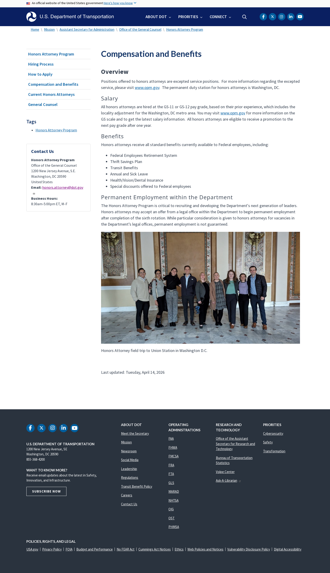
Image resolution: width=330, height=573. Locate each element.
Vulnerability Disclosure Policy (248, 549)
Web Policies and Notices (205, 549)
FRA (171, 465)
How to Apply (40, 74)
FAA (171, 438)
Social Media (129, 460)
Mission (49, 29)
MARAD (173, 491)
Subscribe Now (46, 491)
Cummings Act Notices (154, 549)
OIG (171, 509)
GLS (171, 483)
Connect (218, 16)
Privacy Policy (52, 549)
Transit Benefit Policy (136, 486)
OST (171, 518)
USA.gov (32, 549)
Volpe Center (225, 472)
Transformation (274, 451)
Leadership (129, 469)
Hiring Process (41, 64)
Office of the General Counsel (140, 29)
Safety (268, 442)
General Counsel (43, 104)
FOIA (69, 549)
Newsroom (129, 451)
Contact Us (129, 504)
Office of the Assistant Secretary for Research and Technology (235, 443)
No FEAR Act (126, 549)
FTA (171, 474)
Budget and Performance (94, 549)
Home (35, 29)
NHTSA (173, 500)
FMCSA (173, 456)
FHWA (172, 447)
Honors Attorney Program (184, 29)
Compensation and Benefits (53, 84)
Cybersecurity (273, 433)
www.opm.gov (147, 87)
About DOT (156, 16)
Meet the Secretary (135, 433)
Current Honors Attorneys (51, 94)
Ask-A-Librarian (228, 480)
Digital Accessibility (287, 549)
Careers (126, 495)
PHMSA (173, 527)
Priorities (188, 16)
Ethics (179, 549)
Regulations (129, 477)
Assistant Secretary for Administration (87, 29)
